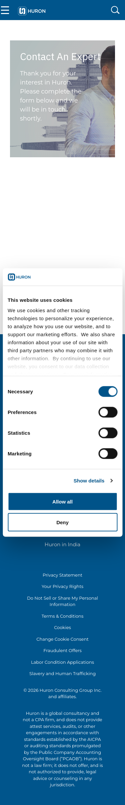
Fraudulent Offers (62, 650)
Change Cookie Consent (62, 639)
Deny (62, 522)
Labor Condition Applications (62, 662)
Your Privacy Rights (62, 586)
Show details (89, 480)
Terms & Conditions (62, 616)
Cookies (62, 627)
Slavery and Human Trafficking (62, 673)
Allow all (62, 501)
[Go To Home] (31, 10)
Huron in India (62, 544)
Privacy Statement (62, 575)
